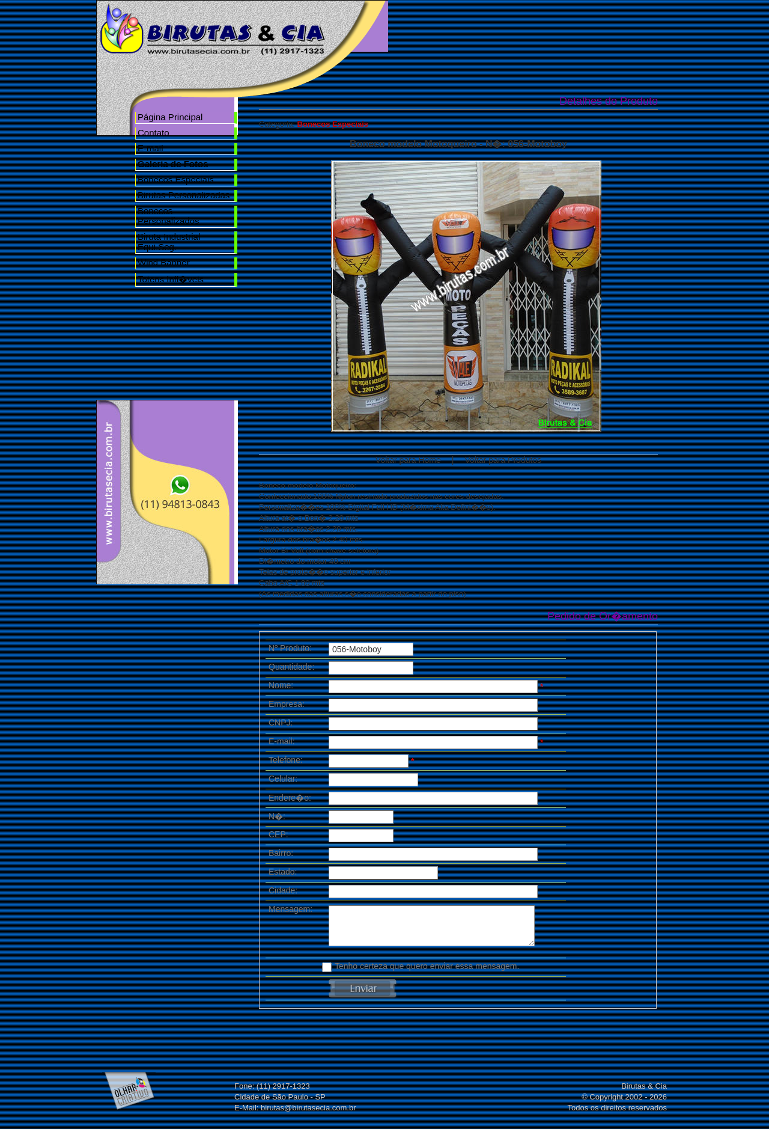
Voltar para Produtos (503, 460)
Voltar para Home (408, 460)
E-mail (150, 148)
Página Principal (170, 117)
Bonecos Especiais (176, 179)
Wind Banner (164, 262)
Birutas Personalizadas (183, 195)
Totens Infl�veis (171, 279)
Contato (153, 132)
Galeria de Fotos (562, 25)
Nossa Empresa (493, 25)
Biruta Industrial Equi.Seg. (169, 241)
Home (425, 25)
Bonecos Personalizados (168, 216)
